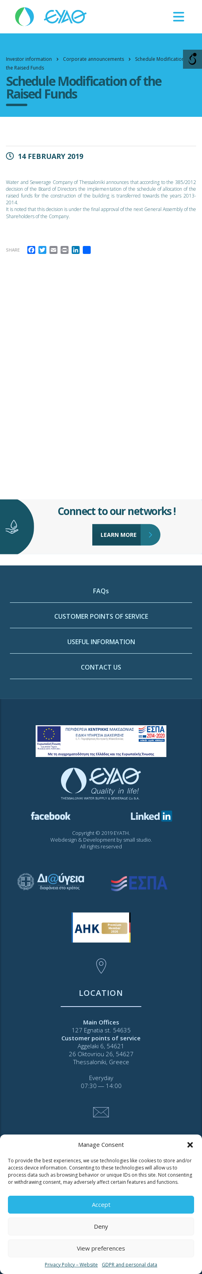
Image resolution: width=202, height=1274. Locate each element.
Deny (101, 1226)
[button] (190, 1145)
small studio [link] (137, 839)
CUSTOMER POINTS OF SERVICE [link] (101, 669)
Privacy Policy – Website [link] (71, 1264)
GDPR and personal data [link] (129, 1264)
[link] (51, 16)
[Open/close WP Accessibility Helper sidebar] (192, 59)
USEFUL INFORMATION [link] (101, 694)
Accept (101, 1204)
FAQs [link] (101, 643)
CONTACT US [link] (101, 720)
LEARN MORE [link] (121, 513)
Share (13, 250)
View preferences (101, 1248)
